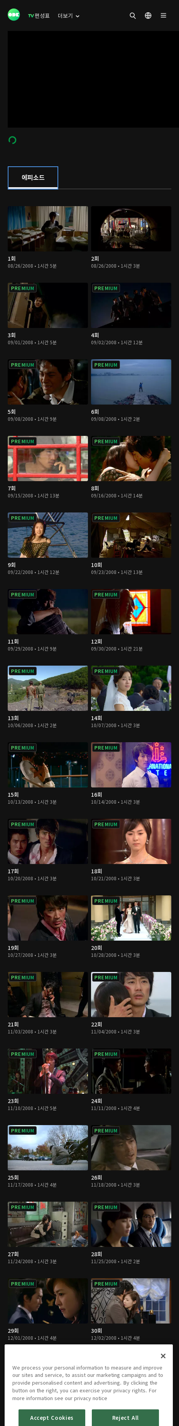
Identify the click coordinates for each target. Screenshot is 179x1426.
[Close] (163, 1388)
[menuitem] (39, 15)
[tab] (32, 178)
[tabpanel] (89, 788)
